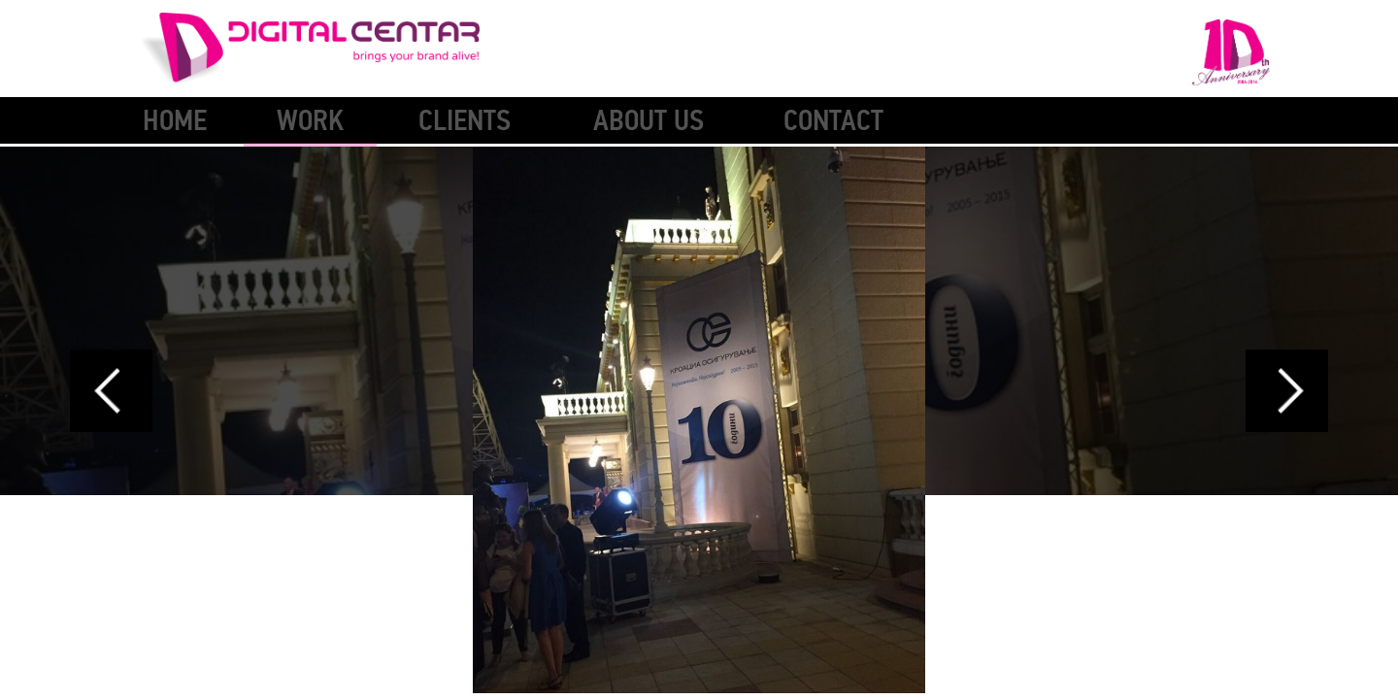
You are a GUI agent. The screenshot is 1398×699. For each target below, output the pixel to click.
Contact (833, 121)
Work (310, 121)
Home (175, 121)
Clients (464, 121)
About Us (648, 121)
